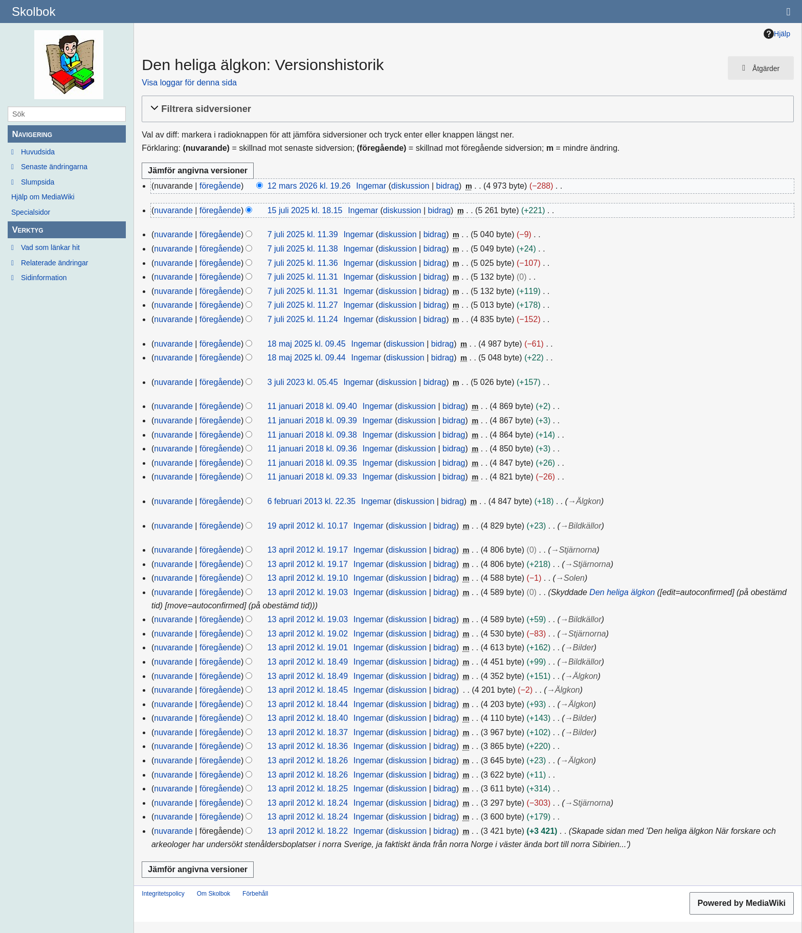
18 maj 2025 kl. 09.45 (307, 343)
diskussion (410, 185)
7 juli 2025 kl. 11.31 (303, 276)
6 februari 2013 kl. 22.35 (312, 501)
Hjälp (777, 34)
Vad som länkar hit (50, 247)
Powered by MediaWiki (742, 903)
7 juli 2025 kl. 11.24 (303, 319)
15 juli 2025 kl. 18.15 (305, 210)
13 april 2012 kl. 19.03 (308, 592)
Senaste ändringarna (54, 167)
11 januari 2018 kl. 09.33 (312, 476)
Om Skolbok (213, 893)
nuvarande (173, 210)
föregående (220, 185)
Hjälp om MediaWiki (43, 197)
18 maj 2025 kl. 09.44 (307, 357)
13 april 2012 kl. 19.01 (308, 647)
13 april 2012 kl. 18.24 (308, 803)
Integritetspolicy (163, 893)
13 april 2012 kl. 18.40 (308, 718)
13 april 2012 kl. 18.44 (308, 704)
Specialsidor (30, 212)
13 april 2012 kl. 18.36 (308, 746)
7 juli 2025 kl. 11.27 (303, 305)
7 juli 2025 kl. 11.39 (303, 234)
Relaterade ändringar (54, 263)
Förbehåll (255, 893)
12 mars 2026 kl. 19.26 (309, 185)
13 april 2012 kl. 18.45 (308, 690)
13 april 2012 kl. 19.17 (308, 549)
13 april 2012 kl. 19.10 (308, 578)
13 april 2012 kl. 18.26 (308, 760)
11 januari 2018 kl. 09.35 (312, 463)
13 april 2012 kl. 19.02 (308, 633)
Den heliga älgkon (622, 592)
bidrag (447, 185)
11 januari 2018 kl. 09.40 (312, 406)
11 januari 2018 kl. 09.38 (312, 434)
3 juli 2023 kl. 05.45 (303, 382)
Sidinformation (44, 278)
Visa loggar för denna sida (189, 82)
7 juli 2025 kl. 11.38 (303, 248)
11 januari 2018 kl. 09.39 (312, 420)
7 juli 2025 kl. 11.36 (303, 263)
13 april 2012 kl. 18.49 (308, 661)
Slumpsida (37, 182)
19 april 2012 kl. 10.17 (308, 525)
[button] (466, 109)
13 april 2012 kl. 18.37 (308, 732)
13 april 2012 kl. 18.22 (308, 831)
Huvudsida (38, 152)
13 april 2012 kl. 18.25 (308, 788)
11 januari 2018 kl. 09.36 (312, 448)
